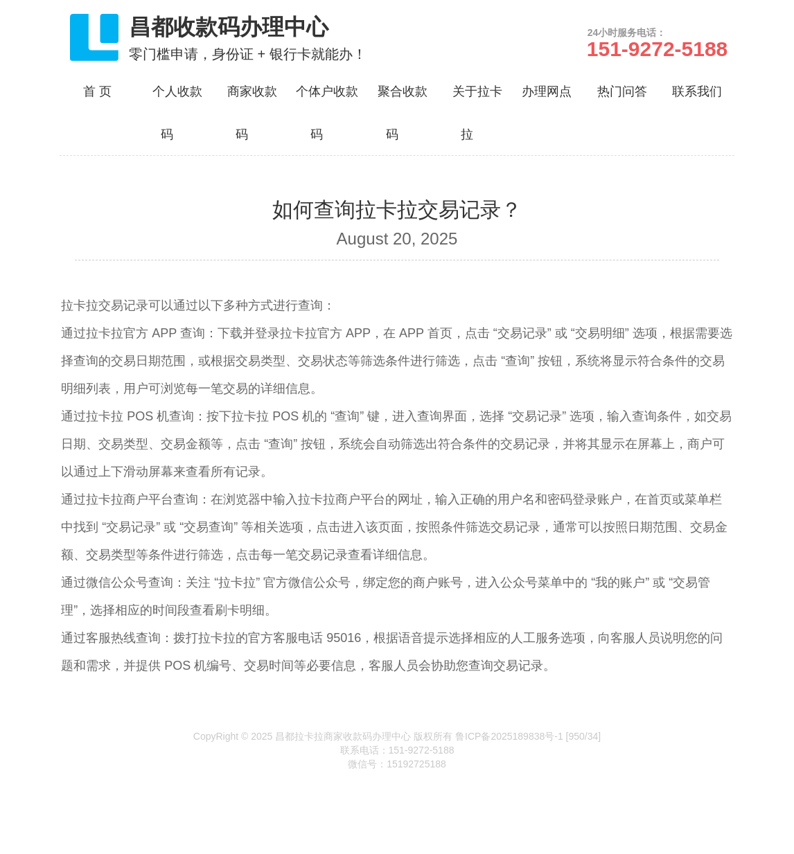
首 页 (97, 91)
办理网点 (547, 91)
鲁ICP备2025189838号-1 (509, 736)
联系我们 (697, 91)
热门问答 (622, 91)
